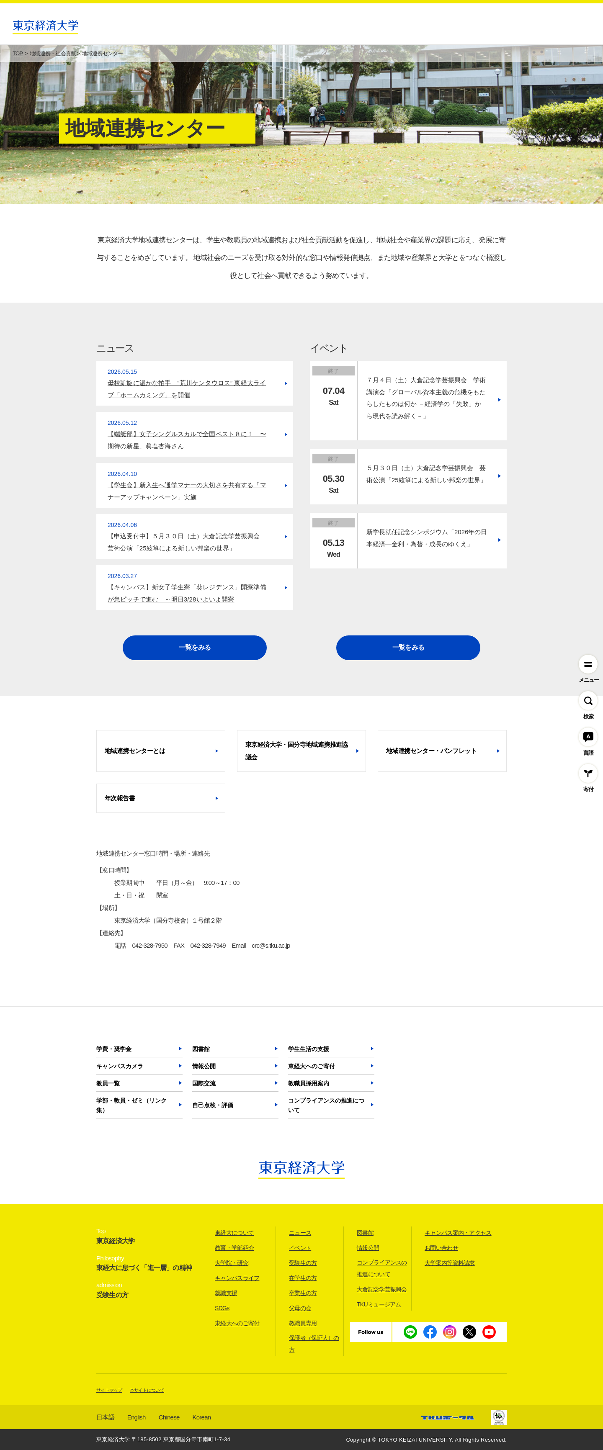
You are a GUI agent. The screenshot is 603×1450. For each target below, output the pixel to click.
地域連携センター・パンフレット (431, 750)
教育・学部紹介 (234, 1247)
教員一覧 (108, 1083)
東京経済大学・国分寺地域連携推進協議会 (296, 751)
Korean (202, 1417)
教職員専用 (303, 1323)
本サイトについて (147, 1390)
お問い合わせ (441, 1247)
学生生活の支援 (308, 1049)
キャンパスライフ (237, 1278)
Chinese (169, 1417)
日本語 (105, 1417)
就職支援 (226, 1293)
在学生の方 (303, 1278)
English (136, 1417)
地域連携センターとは (135, 750)
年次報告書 (120, 798)
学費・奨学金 (113, 1049)
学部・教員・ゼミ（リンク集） (131, 1105)
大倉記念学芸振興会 (382, 1289)
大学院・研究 (231, 1263)
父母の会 (300, 1308)
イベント (300, 1247)
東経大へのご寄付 (311, 1066)
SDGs (222, 1308)
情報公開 (204, 1066)
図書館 (201, 1049)
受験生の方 (303, 1263)
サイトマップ (109, 1390)
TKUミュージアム (379, 1304)
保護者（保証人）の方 (314, 1343)
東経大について (234, 1232)
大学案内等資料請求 (450, 1263)
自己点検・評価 (212, 1105)
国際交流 (204, 1083)
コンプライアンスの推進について (326, 1105)
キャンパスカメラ (119, 1066)
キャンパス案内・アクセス (458, 1232)
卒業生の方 (303, 1293)
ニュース (300, 1232)
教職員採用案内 (308, 1083)
